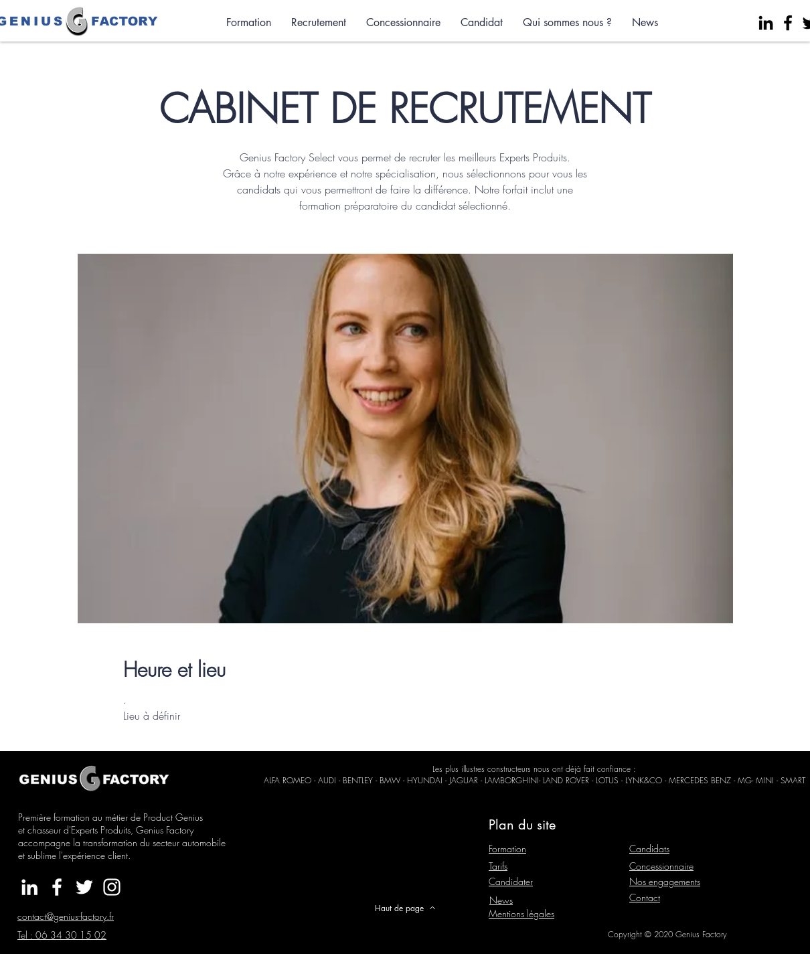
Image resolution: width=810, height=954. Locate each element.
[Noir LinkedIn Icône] (766, 23)
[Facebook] (788, 23)
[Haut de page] (405, 907)
